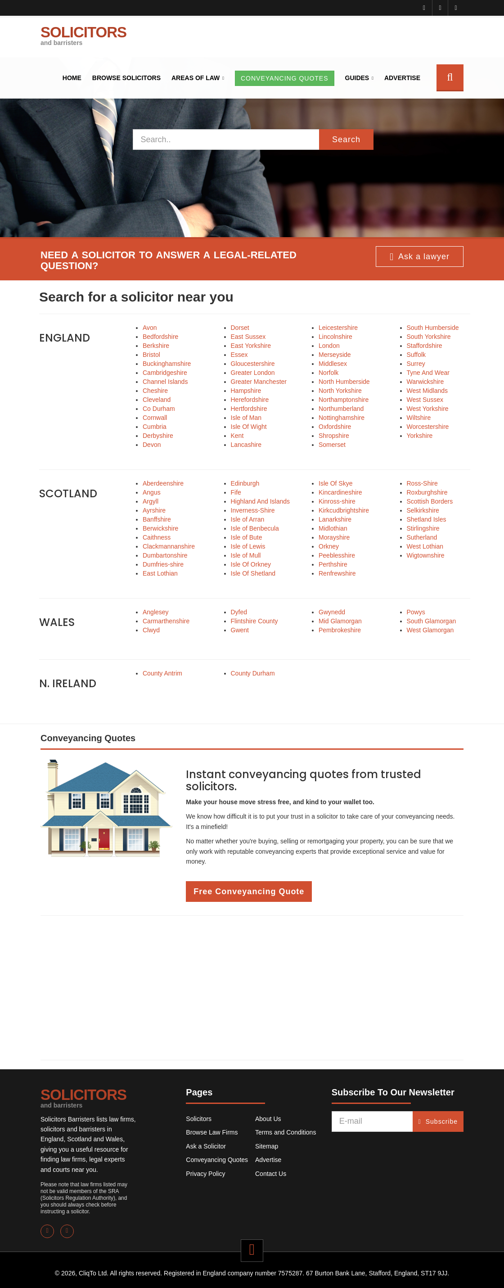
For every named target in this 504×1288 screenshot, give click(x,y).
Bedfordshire (160, 336)
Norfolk (328, 372)
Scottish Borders (430, 501)
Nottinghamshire (341, 417)
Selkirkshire (423, 510)
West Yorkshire (428, 408)
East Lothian (160, 573)
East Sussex (248, 336)
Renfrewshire (337, 573)
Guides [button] (357, 77)
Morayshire (334, 537)
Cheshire (155, 390)
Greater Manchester (259, 381)
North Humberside (344, 381)
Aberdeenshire (163, 483)
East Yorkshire (251, 345)
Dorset (240, 327)
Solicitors (199, 1118)
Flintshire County (254, 621)
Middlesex (333, 363)
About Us (268, 1118)
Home (72, 77)
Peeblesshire (337, 555)
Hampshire (246, 390)
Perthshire (333, 564)
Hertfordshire (249, 408)
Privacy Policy (205, 1173)
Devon (152, 444)
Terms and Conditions (285, 1132)
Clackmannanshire (169, 546)
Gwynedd (332, 612)
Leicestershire (338, 327)
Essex (239, 354)
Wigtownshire (426, 555)
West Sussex (425, 399)
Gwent (240, 630)
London (329, 345)
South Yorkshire (429, 336)
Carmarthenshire (166, 621)
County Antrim (162, 673)
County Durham (253, 673)
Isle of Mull (246, 555)
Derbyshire (158, 435)
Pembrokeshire (340, 630)
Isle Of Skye (335, 483)
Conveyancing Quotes (217, 1159)
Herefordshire (250, 399)
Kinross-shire (337, 501)
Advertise (402, 77)
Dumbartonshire (165, 555)
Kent (237, 435)
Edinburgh (245, 483)
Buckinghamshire (167, 363)
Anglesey (156, 612)
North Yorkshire (340, 390)
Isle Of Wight (249, 426)
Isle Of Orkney (251, 564)
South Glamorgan (431, 621)
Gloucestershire (253, 363)
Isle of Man (246, 417)
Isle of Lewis (248, 546)
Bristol (151, 354)
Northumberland (341, 408)
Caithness (157, 537)
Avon (150, 327)
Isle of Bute (246, 537)
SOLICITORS (83, 35)
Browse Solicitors (126, 77)
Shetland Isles (426, 519)
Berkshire (156, 345)
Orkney (329, 546)
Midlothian (333, 528)
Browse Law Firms (212, 1132)
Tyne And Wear (428, 372)
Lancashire (246, 444)
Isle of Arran (248, 519)
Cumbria (154, 426)
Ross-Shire (422, 483)
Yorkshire (420, 435)
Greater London (253, 372)
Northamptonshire (344, 399)
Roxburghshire (427, 492)
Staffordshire (424, 345)
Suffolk (416, 354)
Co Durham (159, 408)
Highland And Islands (260, 501)
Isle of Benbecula (255, 528)
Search (346, 139)
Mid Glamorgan (340, 621)
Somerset (332, 444)
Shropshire (334, 435)
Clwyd (151, 630)
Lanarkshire (335, 519)
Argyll (150, 501)
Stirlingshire (423, 528)
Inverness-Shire (253, 510)
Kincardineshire (340, 492)
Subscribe (438, 1121)
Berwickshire (160, 528)
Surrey (416, 363)
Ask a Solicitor (206, 1146)
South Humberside (433, 327)
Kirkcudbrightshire (344, 510)
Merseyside (335, 354)
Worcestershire (428, 426)
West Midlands (427, 390)
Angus (152, 492)
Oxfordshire (335, 426)
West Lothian (425, 546)
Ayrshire (154, 510)
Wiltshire (419, 417)
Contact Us (270, 1173)
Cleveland (157, 399)
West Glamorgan (430, 630)
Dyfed (239, 612)
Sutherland (422, 537)
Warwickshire (425, 381)
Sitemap (266, 1146)
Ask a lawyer (420, 257)
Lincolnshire (335, 336)
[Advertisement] (252, 988)
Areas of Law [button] (195, 77)
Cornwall (155, 417)
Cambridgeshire (165, 372)
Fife (236, 492)
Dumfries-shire (163, 564)
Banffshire (157, 519)
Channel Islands (165, 381)
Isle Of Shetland (253, 573)
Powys (416, 612)
